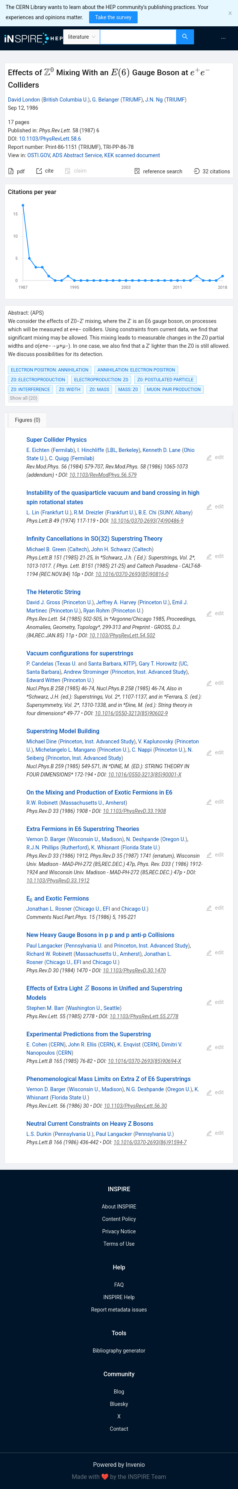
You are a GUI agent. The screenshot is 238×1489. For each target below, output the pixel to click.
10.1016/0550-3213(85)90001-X (144, 775)
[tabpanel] (119, 796)
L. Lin (32, 512)
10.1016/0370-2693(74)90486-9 (147, 521)
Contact (119, 1429)
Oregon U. (174, 839)
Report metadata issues (119, 1310)
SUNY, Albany (175, 512)
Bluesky (119, 1404)
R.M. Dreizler (89, 512)
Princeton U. (78, 602)
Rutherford (74, 848)
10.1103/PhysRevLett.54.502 (122, 635)
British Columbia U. (65, 100)
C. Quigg (59, 458)
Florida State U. (140, 848)
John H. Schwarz (111, 549)
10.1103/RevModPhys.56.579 (102, 475)
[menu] (216, 38)
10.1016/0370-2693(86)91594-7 (150, 1142)
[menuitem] (223, 38)
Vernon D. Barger (45, 839)
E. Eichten (37, 450)
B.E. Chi (147, 512)
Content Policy (119, 1219)
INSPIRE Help (119, 1297)
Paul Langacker (44, 946)
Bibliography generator (118, 1351)
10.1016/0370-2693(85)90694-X (144, 1061)
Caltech (78, 549)
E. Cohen (36, 1045)
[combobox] (138, 36)
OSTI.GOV (38, 155)
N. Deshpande (142, 839)
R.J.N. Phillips (42, 848)
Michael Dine (41, 741)
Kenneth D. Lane (161, 450)
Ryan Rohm (96, 611)
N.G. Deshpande (145, 1089)
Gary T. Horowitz (158, 664)
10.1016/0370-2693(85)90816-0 (132, 574)
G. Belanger (105, 100)
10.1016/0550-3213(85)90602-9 (131, 713)
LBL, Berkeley (122, 450)
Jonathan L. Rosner (49, 909)
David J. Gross (43, 602)
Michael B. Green (46, 549)
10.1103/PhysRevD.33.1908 (134, 811)
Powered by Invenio (119, 1464)
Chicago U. (134, 909)
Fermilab (63, 450)
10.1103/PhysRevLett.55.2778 (144, 1016)
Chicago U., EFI (92, 909)
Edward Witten (43, 680)
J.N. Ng (153, 100)
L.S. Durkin (39, 1134)
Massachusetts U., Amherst (93, 803)
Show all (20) (23, 398)
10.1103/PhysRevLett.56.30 (135, 1106)
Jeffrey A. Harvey (116, 602)
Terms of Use (119, 1244)
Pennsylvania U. (84, 946)
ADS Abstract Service (77, 155)
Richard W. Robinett (49, 954)
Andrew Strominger (86, 672)
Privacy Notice (119, 1231)
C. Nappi (142, 750)
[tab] (29, 420)
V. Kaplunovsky (155, 741)
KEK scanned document (132, 155)
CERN (57, 1045)
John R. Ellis (82, 1045)
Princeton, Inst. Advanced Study (149, 672)
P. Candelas (39, 664)
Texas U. (67, 664)
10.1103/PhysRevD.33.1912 (57, 881)
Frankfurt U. (56, 512)
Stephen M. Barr (45, 1008)
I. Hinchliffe (90, 450)
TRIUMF (131, 100)
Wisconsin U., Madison (95, 839)
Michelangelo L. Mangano (65, 750)
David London (24, 100)
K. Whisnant (105, 848)
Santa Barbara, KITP (111, 664)
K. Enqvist (129, 1045)
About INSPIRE (119, 1207)
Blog (119, 1392)
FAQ (119, 1285)
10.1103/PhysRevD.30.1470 (134, 970)
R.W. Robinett (42, 803)
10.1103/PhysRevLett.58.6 (50, 139)
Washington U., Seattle (93, 1008)
